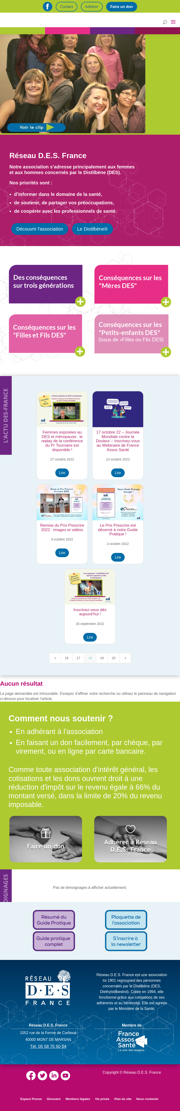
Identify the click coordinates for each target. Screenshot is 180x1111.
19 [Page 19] (102, 658)
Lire (62, 473)
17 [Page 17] (78, 658)
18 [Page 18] (90, 658)
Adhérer (91, 7)
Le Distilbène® (92, 229)
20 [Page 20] (114, 658)
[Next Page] (125, 658)
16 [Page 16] (66, 658)
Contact (66, 7)
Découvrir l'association (39, 229)
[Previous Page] (55, 658)
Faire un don (121, 7)
